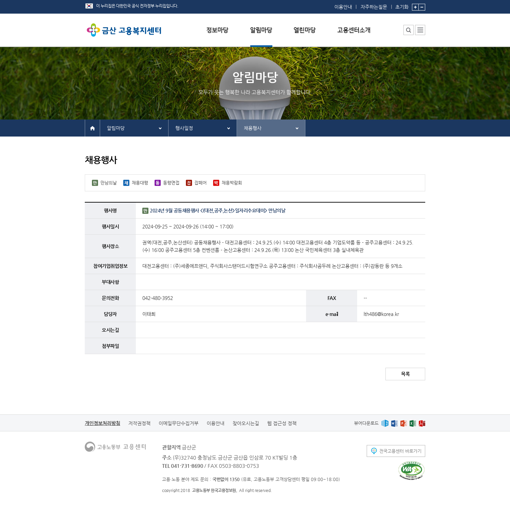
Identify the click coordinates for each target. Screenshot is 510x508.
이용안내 (343, 7)
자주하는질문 (374, 7)
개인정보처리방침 (102, 423)
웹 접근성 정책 (282, 423)
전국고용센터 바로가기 (400, 451)
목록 (405, 374)
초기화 (402, 5)
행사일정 (184, 128)
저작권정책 (139, 423)
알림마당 (116, 128)
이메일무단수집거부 (178, 423)
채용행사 (252, 128)
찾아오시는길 (246, 423)
